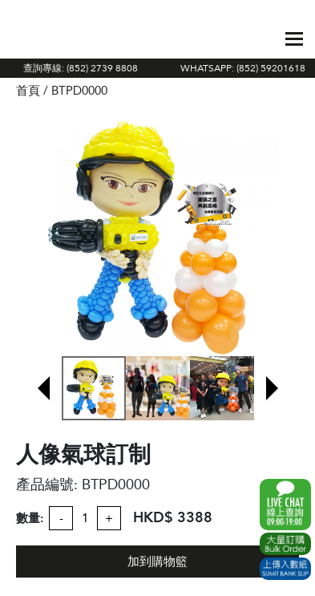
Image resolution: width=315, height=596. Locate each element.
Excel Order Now (285, 544)
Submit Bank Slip (285, 568)
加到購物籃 (157, 561)
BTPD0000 (79, 91)
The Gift (52, 38)
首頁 (28, 91)
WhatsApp (285, 504)
